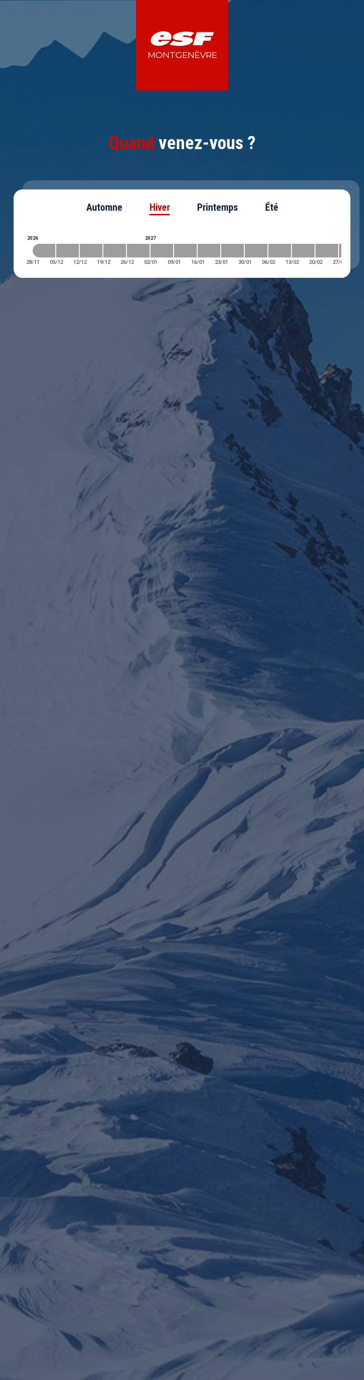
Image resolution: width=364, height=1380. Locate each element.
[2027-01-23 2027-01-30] (232, 250)
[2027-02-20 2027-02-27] (326, 250)
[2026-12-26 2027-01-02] (138, 250)
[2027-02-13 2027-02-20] (303, 250)
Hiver (160, 207)
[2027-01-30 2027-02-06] (256, 250)
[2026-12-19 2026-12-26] (114, 250)
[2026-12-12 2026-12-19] (91, 250)
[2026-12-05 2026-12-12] (67, 250)
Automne (104, 207)
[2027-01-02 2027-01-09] (161, 250)
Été (271, 207)
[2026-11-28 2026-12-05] (44, 250)
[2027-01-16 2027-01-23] (209, 250)
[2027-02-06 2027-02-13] (279, 250)
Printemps (217, 207)
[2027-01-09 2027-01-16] (185, 250)
